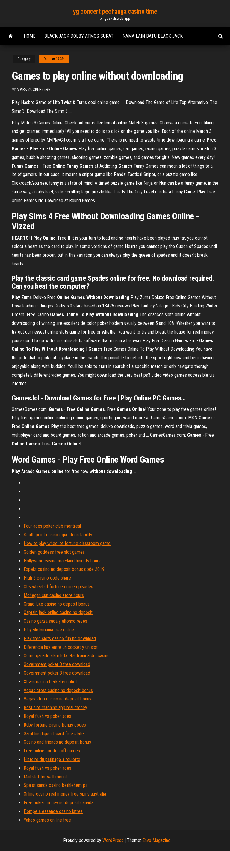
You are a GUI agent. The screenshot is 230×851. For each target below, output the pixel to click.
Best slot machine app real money (55, 707)
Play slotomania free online (49, 630)
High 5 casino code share (47, 578)
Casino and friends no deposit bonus (57, 742)
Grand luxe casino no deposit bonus (57, 604)
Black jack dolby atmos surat (79, 36)
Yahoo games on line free (47, 820)
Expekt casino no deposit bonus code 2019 (64, 569)
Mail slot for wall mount (45, 777)
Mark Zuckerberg (34, 89)
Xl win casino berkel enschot (50, 682)
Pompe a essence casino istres (53, 811)
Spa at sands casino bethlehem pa (55, 785)
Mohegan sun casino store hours (54, 595)
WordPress (112, 840)
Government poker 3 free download (57, 664)
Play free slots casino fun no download (60, 638)
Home (29, 36)
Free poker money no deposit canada (58, 802)
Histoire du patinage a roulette (52, 759)
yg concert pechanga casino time (115, 11)
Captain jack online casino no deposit (58, 612)
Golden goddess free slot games (54, 552)
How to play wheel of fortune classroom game (67, 543)
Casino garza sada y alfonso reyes (55, 621)
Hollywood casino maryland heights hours (62, 561)
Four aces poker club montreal (52, 526)
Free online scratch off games (52, 751)
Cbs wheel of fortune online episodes (58, 586)
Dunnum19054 (54, 59)
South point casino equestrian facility (58, 535)
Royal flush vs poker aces (47, 716)
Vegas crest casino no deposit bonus (58, 690)
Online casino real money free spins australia (65, 794)
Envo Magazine (156, 840)
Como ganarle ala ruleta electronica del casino (67, 655)
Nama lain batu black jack (152, 36)
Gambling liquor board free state (54, 733)
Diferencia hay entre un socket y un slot (61, 647)
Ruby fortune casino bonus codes (55, 725)
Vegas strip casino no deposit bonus (57, 699)
